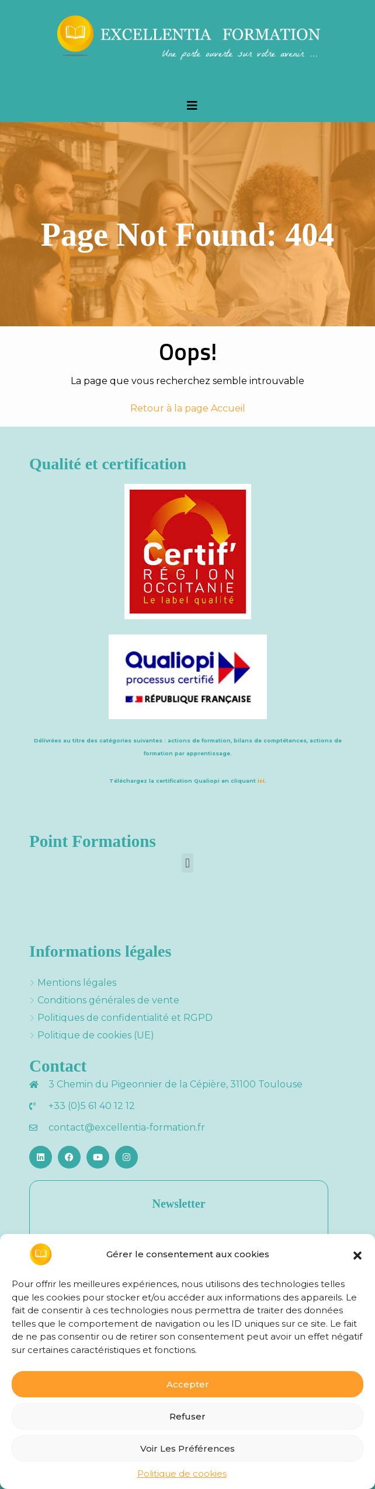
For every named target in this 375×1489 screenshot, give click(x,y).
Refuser (187, 1416)
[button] (357, 1254)
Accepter (187, 1384)
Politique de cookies (182, 1473)
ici (261, 780)
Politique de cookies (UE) (95, 1035)
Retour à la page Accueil (187, 408)
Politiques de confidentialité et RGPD (125, 1017)
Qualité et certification (107, 464)
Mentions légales (76, 982)
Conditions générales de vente (108, 1000)
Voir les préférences (187, 1448)
